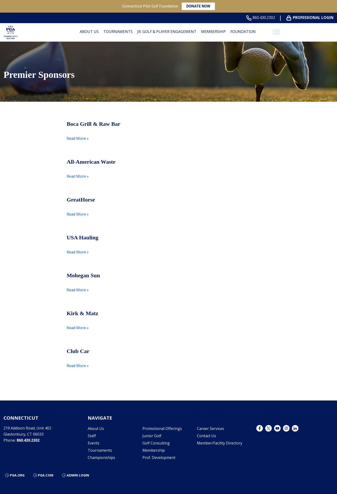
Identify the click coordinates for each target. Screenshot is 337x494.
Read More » (78, 138)
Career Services (210, 428)
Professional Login (310, 17)
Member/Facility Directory (219, 443)
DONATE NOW (198, 6)
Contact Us (206, 435)
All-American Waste (91, 162)
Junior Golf (151, 435)
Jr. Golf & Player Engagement (166, 31)
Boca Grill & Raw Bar (93, 124)
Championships (101, 457)
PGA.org (17, 475)
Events (93, 443)
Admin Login (78, 475)
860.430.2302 (261, 17)
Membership (213, 31)
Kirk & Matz (82, 313)
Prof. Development (158, 457)
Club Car (78, 351)
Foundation (243, 31)
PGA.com (45, 475)
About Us (89, 31)
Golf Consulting (156, 443)
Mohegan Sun (83, 275)
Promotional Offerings (162, 428)
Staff (92, 435)
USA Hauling (82, 237)
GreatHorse (81, 200)
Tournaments (118, 31)
